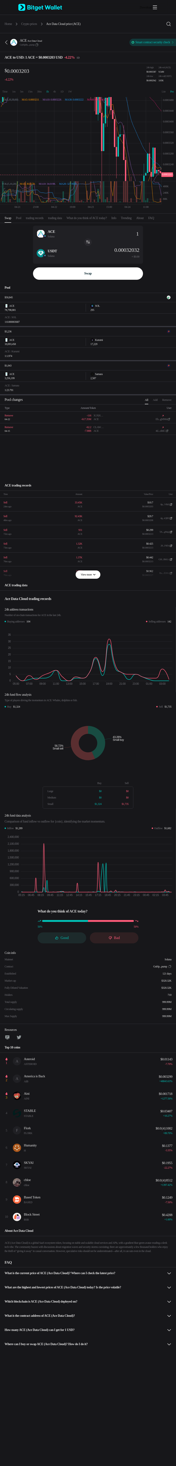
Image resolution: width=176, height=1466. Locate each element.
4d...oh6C (160, 430)
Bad (114, 938)
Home (8, 24)
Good (62, 938)
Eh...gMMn (161, 419)
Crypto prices (29, 24)
